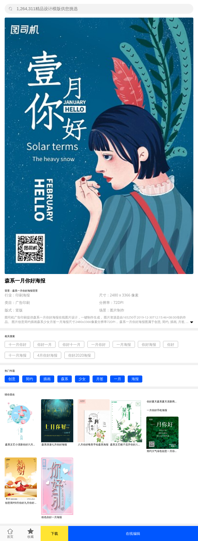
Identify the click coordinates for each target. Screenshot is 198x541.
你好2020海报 (79, 355)
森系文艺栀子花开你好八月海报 (126, 444)
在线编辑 (133, 533)
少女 (82, 378)
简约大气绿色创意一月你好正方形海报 (163, 451)
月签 (99, 378)
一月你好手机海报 (157, 410)
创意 (11, 378)
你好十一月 (71, 344)
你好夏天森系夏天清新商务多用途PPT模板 (163, 401)
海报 (135, 378)
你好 (170, 344)
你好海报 (149, 344)
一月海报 (123, 344)
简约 (29, 378)
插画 (47, 378)
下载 (54, 533)
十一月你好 (17, 344)
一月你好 (98, 344)
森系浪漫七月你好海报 (54, 444)
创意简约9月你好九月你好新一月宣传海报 (21, 503)
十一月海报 (17, 355)
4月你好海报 (47, 355)
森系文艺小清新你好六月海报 (21, 444)
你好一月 (44, 344)
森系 (64, 378)
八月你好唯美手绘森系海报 (93, 444)
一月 (117, 378)
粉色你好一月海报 (52, 517)
